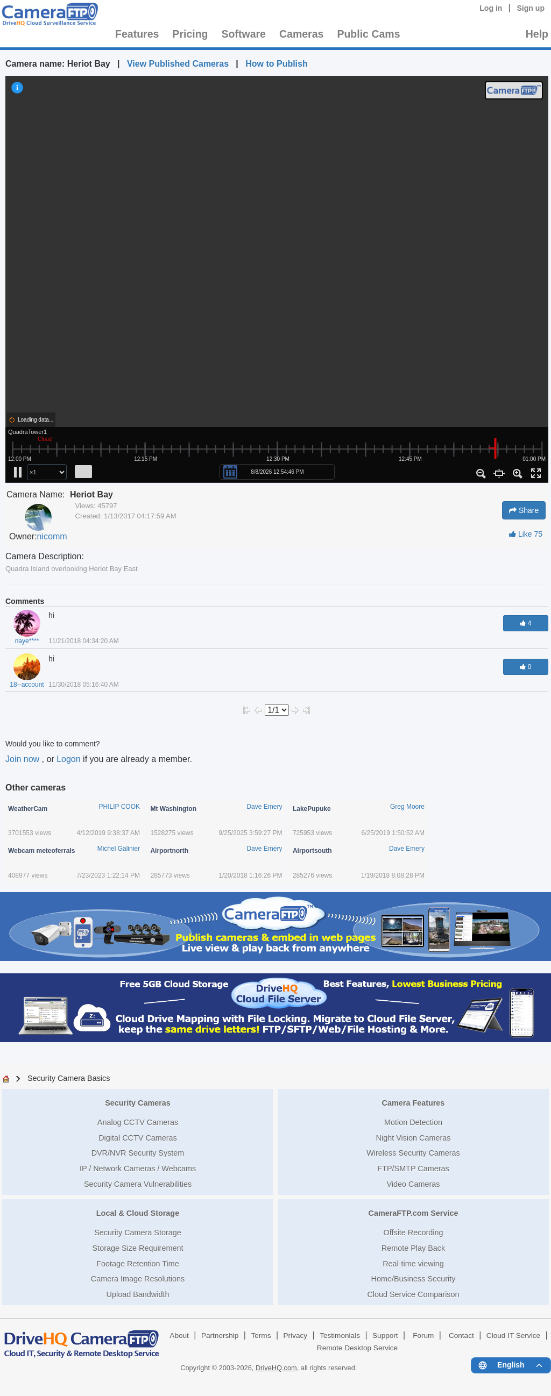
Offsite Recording (413, 1232)
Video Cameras (413, 1184)
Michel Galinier (118, 848)
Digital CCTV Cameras (137, 1138)
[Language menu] (511, 1365)
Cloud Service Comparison (413, 1294)
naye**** (27, 641)
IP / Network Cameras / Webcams (138, 1168)
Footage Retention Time (137, 1263)
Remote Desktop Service (357, 1348)
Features (137, 34)
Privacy (296, 1335)
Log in (490, 8)
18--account (27, 684)
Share (524, 510)
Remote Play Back (413, 1248)
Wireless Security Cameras (413, 1153)
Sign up (531, 8)
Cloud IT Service (513, 1335)
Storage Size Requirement (138, 1248)
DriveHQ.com (276, 1368)
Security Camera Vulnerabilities (138, 1184)
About (179, 1335)
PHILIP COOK (119, 806)
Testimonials (340, 1335)
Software (244, 34)
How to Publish (276, 63)
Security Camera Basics (68, 1078)
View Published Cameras (178, 63)
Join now (23, 759)
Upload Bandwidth (138, 1294)
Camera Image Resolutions (138, 1278)
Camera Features (413, 1103)
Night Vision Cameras (413, 1138)
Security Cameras (138, 1103)
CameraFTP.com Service (413, 1213)
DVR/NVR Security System (138, 1153)
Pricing (190, 34)
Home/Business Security (413, 1278)
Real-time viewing (413, 1263)
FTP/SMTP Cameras (413, 1168)
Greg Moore (407, 806)
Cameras (301, 34)
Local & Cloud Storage (137, 1213)
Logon (68, 759)
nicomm (52, 536)
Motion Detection (413, 1122)
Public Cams (368, 34)
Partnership (220, 1335)
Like (525, 534)
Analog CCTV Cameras (137, 1122)
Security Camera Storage (137, 1232)
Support (385, 1335)
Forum (423, 1335)
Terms (261, 1335)
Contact (461, 1335)
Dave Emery (264, 806)
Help (537, 34)
